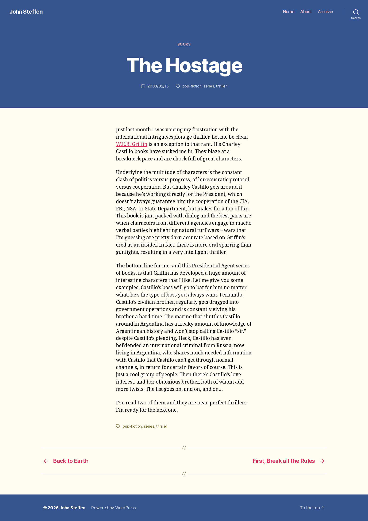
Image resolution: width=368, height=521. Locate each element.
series (208, 86)
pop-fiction (192, 86)
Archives (326, 11)
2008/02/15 (158, 86)
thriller (221, 86)
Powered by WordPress (113, 507)
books (184, 44)
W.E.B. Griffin (131, 144)
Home (288, 11)
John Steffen (25, 12)
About (306, 11)
